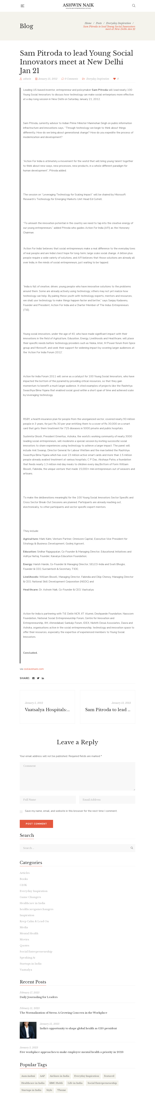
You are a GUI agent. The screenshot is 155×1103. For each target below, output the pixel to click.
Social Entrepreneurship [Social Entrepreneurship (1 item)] (102, 1083)
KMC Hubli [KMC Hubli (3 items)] (56, 1083)
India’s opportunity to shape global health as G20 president (78, 1028)
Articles (25, 872)
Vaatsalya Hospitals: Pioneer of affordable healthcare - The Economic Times (48, 709)
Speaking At (27, 957)
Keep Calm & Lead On (34, 921)
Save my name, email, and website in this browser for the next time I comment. (71, 811)
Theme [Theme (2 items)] (61, 1090)
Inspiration (27, 915)
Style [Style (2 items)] (49, 1090)
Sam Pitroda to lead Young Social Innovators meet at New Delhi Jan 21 (108, 709)
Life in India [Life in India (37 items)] (75, 1083)
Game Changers (30, 897)
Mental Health (29, 933)
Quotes (24, 945)
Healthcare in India (32, 903)
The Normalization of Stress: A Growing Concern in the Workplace (63, 1012)
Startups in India (31, 963)
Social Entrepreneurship (36, 951)
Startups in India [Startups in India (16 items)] (31, 1090)
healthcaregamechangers (36, 909)
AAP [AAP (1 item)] (42, 1076)
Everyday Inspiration (97, 78)
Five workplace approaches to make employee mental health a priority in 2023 (72, 1052)
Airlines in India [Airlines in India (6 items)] (59, 1076)
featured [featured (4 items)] (109, 1076)
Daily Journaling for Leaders (39, 997)
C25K (23, 885)
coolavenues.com (34, 669)
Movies (24, 939)
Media (24, 927)
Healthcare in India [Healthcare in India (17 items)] (33, 1083)
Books (24, 879)
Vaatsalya (26, 969)
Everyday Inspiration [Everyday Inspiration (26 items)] (86, 1076)
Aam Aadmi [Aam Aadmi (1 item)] (28, 1076)
